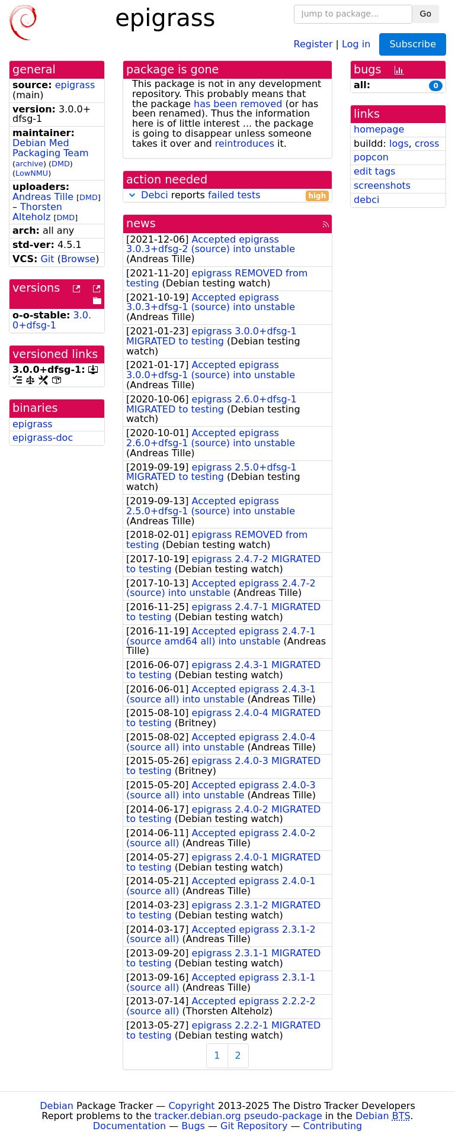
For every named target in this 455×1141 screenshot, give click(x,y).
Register (313, 43)
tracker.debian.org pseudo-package (238, 1115)
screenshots (382, 185)
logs (399, 143)
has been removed (238, 103)
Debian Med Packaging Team (50, 148)
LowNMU (31, 173)
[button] (132, 195)
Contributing (333, 1126)
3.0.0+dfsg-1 (51, 320)
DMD (61, 163)
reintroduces (244, 143)
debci (366, 199)
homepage (379, 129)
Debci (154, 195)
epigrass (75, 85)
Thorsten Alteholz (37, 212)
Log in (356, 43)
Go (425, 13)
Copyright (191, 1105)
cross (427, 143)
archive (29, 163)
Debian (56, 1105)
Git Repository (253, 1126)
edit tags (374, 171)
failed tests (234, 195)
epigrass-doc (42, 437)
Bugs (193, 1126)
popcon (371, 157)
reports (227, 196)
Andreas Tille (42, 196)
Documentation (129, 1126)
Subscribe (412, 44)
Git (47, 259)
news (141, 223)
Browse (78, 259)
